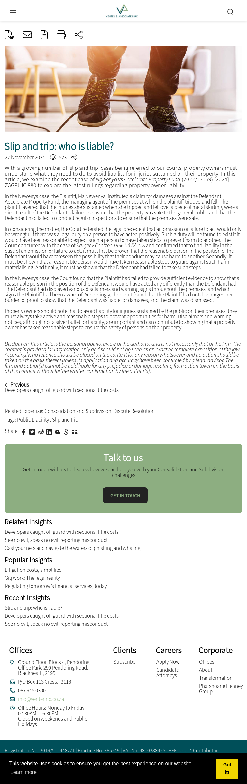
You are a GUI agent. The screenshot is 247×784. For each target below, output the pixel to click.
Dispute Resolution (134, 411)
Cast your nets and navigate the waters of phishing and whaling (72, 548)
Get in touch (125, 495)
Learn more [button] (23, 772)
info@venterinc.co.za (41, 699)
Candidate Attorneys (167, 672)
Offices (206, 661)
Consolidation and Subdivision (77, 411)
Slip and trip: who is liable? (33, 607)
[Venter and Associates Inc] (121, 9)
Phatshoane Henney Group (221, 688)
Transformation (216, 677)
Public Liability (33, 419)
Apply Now (168, 661)
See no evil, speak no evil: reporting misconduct (56, 539)
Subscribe (124, 661)
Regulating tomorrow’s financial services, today (56, 585)
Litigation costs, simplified (33, 569)
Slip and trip (65, 419)
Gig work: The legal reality (32, 577)
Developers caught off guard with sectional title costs (62, 531)
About (205, 669)
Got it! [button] (227, 768)
